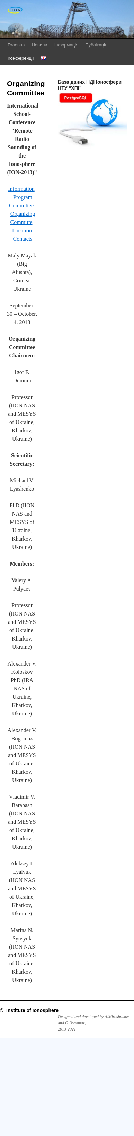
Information (21, 189)
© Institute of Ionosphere (29, 1010)
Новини (39, 45)
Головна (16, 45)
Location (22, 231)
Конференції (21, 58)
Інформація (66, 45)
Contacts (23, 239)
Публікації (95, 45)
